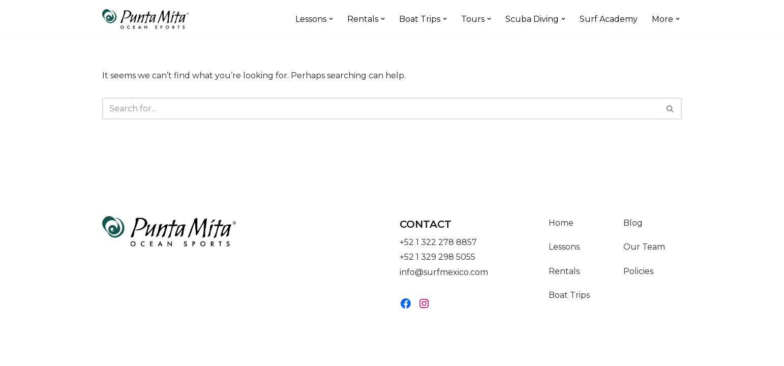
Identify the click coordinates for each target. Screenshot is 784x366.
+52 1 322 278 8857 (438, 252)
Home (561, 232)
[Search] (380, 108)
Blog (633, 232)
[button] (331, 19)
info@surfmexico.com (444, 281)
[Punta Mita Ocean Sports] (145, 19)
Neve (113, 353)
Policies (638, 280)
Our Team (644, 256)
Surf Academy (609, 19)
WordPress (204, 353)
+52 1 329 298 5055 (437, 266)
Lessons (564, 256)
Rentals (564, 280)
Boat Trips (569, 305)
